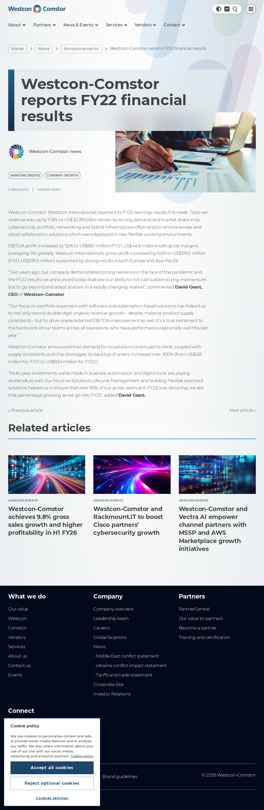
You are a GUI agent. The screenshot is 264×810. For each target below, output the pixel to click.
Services (16, 646)
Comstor (17, 627)
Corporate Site (108, 684)
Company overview (113, 609)
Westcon (17, 618)
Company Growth (62, 175)
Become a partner (198, 627)
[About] (16, 25)
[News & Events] (80, 25)
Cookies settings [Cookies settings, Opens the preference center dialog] (52, 798)
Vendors (17, 637)
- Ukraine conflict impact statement (130, 665)
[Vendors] (145, 25)
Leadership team (111, 618)
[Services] (116, 25)
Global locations (109, 637)
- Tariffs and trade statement (122, 675)
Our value (18, 609)
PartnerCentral (194, 609)
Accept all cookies (52, 767)
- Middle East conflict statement (126, 656)
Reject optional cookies (52, 783)
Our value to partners (201, 618)
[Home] (36, 9)
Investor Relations (111, 693)
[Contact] (174, 25)
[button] (218, 9)
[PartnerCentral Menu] (251, 9)
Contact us (19, 665)
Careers (101, 627)
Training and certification (204, 637)
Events (15, 675)
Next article (241, 410)
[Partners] (44, 25)
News (43, 48)
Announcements (81, 48)
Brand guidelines (119, 776)
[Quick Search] (235, 9)
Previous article (27, 410)
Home (17, 48)
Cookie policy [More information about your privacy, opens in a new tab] (82, 756)
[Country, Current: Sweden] (226, 9)
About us (17, 656)
